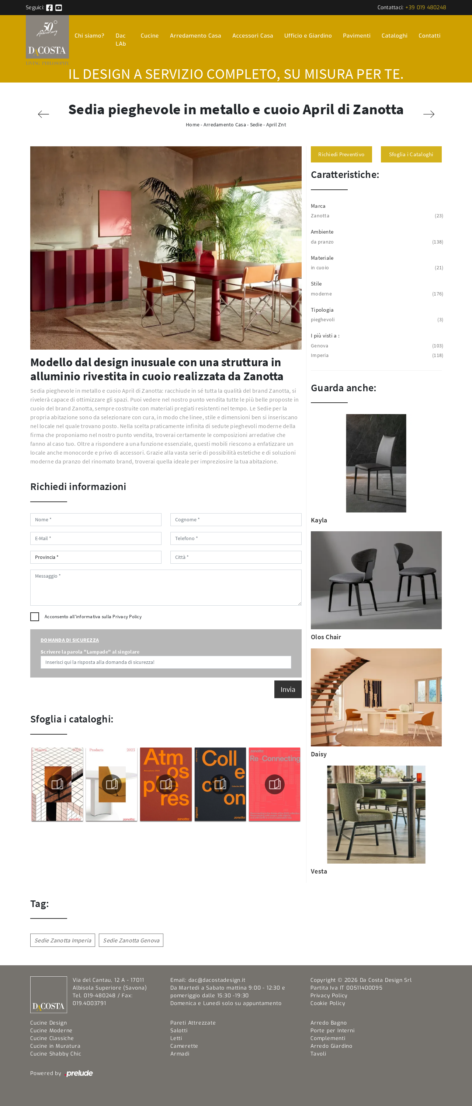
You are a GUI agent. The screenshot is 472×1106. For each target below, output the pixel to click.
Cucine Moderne (51, 1030)
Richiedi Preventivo (341, 154)
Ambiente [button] (322, 231)
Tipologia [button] (322, 309)
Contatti (430, 35)
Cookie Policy (327, 1003)
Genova (376, 346)
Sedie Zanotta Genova (131, 940)
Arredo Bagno (328, 1022)
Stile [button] (316, 283)
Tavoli (318, 1053)
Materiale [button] (322, 257)
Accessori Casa (252, 35)
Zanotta (376, 216)
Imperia (376, 355)
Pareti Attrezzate (193, 1022)
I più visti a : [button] (325, 335)
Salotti (179, 1030)
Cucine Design (48, 1022)
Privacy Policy (127, 616)
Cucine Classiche (52, 1038)
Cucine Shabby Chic (55, 1053)
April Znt (276, 124)
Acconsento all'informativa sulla (93, 616)
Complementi (328, 1038)
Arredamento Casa (195, 35)
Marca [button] (318, 205)
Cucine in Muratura (55, 1046)
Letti (176, 1038)
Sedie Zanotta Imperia (62, 940)
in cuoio (376, 268)
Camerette (184, 1046)
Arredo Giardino (331, 1046)
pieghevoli (376, 319)
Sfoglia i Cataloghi (411, 154)
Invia (288, 689)
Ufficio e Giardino (308, 35)
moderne (376, 294)
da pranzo (376, 242)
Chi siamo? (89, 35)
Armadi (180, 1053)
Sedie (256, 124)
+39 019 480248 (426, 7)
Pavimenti (357, 35)
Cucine (150, 35)
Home (192, 124)
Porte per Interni (332, 1030)
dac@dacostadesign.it (217, 980)
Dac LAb (121, 40)
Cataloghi (394, 35)
